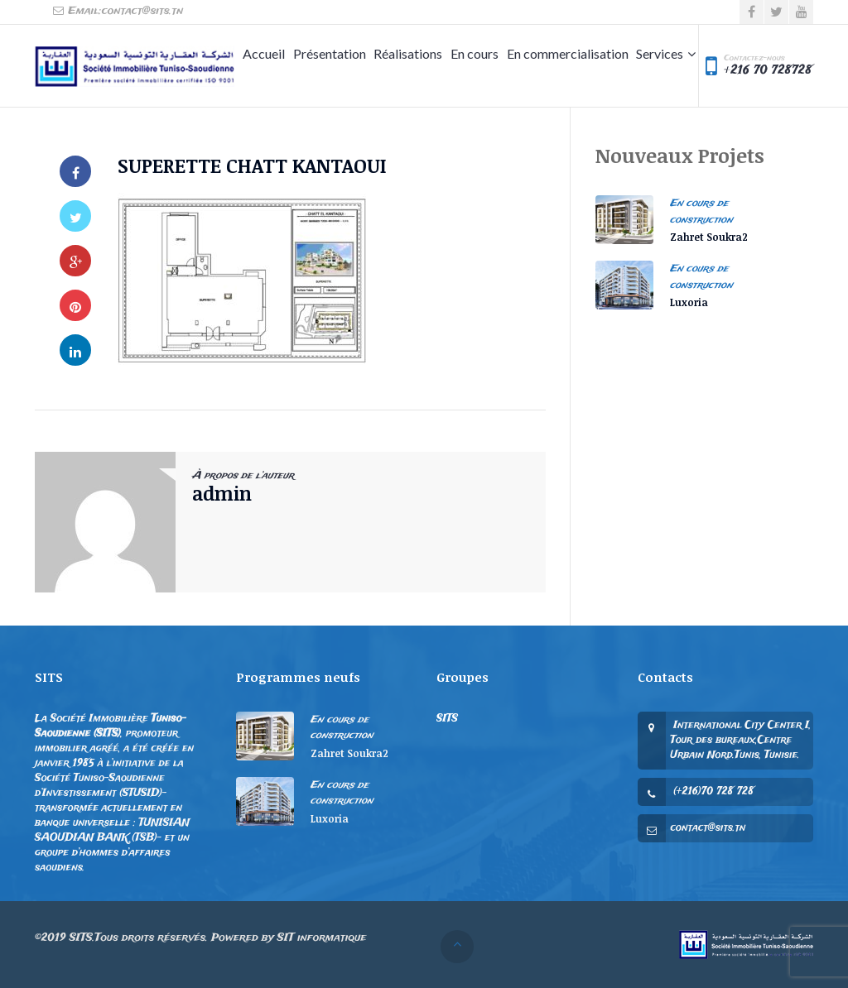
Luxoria (689, 302)
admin (222, 493)
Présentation (329, 53)
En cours (474, 53)
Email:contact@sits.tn (117, 11)
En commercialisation (568, 53)
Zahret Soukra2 (709, 236)
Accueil (264, 53)
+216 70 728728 (768, 70)
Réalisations (407, 53)
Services (659, 53)
